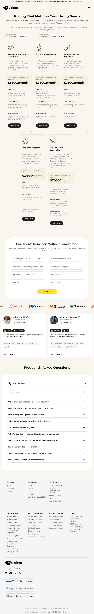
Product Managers (56, 521)
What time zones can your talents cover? (26, 459)
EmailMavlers (59, 1)
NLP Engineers (12, 541)
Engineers (44, 36)
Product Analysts (55, 524)
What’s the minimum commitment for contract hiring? (33, 440)
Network (31, 493)
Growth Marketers (76, 516)
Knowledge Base (55, 495)
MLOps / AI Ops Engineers (12, 531)
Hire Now (15, 125)
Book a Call (11, 487)
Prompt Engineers (13, 535)
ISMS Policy (56, 611)
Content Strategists (77, 526)
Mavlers (17, 1)
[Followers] (20, 580)
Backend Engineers (35, 518)
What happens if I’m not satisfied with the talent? (30, 452)
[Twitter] (15, 572)
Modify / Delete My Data (55, 501)
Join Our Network (55, 485)
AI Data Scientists (13, 527)
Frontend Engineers (35, 521)
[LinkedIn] (6, 572)
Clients (30, 487)
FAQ (50, 498)
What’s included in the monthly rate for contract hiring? (33, 433)
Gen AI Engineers (13, 521)
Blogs (30, 485)
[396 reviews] (20, 588)
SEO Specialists (75, 523)
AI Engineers (11, 516)
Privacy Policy (45, 611)
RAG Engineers (12, 551)
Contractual (11, 36)
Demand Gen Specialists (75, 530)
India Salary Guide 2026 (36, 496)
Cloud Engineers (34, 530)
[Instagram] (20, 572)
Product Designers (56, 516)
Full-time (22, 36)
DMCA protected (31, 611)
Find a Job (52, 487)
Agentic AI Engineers (14, 548)
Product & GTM (58, 36)
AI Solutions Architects (15, 538)
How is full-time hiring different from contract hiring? (32, 407)
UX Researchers (54, 518)
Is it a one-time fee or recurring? (22, 446)
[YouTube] (10, 572)
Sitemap (66, 611)
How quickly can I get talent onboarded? (26, 414)
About (9, 485)
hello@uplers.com (12, 568)
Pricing (30, 490)
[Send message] (83, 391)
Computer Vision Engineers (13, 544)
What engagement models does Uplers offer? (28, 401)
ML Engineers (12, 518)
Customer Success (56, 527)
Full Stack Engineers (35, 516)
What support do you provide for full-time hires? (30, 420)
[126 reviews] (20, 595)
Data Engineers (33, 533)
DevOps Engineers (34, 527)
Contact (10, 490)
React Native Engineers (36, 536)
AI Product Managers (14, 524)
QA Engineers (33, 524)
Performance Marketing (75, 519)
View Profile (9, 353)
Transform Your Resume (54, 491)
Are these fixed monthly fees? (21, 427)
